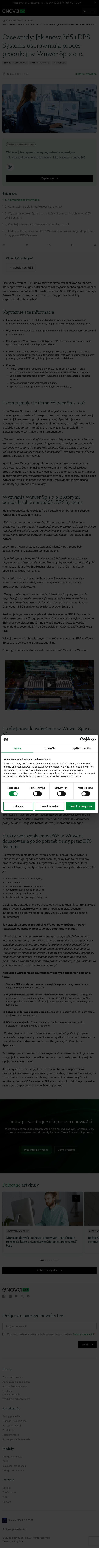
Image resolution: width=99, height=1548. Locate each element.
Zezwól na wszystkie (80, 806)
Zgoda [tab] (17, 748)
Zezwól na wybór (49, 806)
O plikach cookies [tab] (82, 748)
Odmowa (18, 806)
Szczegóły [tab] (49, 748)
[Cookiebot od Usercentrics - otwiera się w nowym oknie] (82, 739)
